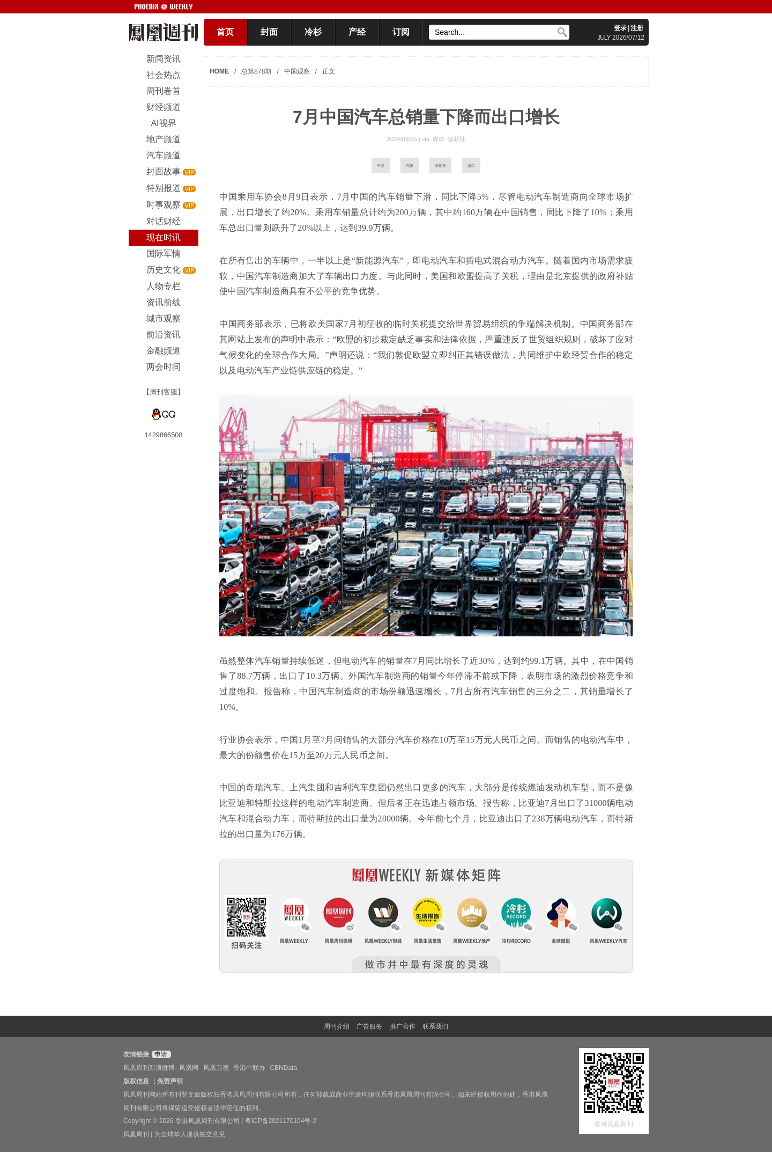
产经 (357, 31)
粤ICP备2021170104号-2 (280, 1121)
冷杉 (313, 31)
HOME (219, 71)
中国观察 (297, 71)
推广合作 (402, 1026)
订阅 (401, 31)
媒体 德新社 (449, 139)
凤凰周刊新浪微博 (149, 1068)
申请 (160, 1054)
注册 (636, 28)
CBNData (283, 1068)
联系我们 (435, 1026)
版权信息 (136, 1081)
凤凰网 (188, 1068)
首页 (225, 31)
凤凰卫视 (216, 1068)
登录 (620, 28)
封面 (269, 31)
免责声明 (170, 1081)
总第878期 (256, 71)
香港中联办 (249, 1068)
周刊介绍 (337, 1026)
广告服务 (369, 1026)
